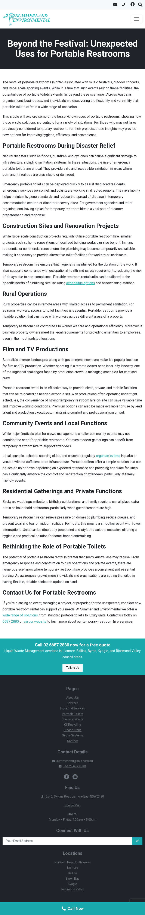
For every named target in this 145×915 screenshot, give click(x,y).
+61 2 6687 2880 (72, 766)
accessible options (80, 283)
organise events (108, 456)
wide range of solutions (20, 615)
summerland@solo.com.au (72, 761)
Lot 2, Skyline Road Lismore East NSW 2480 (72, 796)
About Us (72, 697)
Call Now (73, 908)
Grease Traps (72, 730)
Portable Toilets (72, 714)
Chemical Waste (72, 719)
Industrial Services (72, 708)
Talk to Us (72, 667)
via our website (35, 621)
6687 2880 (11, 621)
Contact (72, 741)
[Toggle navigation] (136, 19)
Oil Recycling (72, 724)
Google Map (73, 805)
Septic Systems (72, 735)
